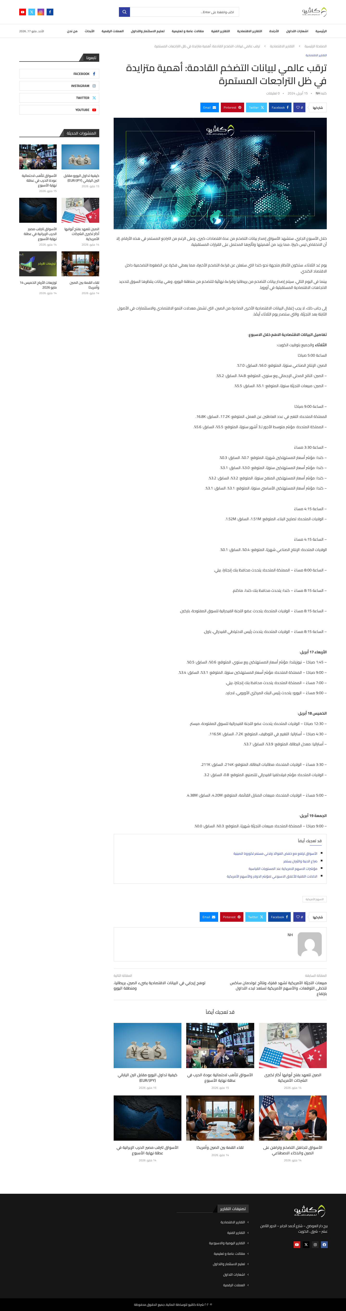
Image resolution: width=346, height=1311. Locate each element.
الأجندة (274, 31)
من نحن (72, 31)
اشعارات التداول (297, 31)
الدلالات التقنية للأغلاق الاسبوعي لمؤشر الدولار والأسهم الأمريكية (272, 876)
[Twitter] (31, 12)
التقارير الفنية (220, 31)
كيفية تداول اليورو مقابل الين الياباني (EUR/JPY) (147, 1077)
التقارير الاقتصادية (249, 31)
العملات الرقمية (113, 31)
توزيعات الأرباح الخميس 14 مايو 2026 (38, 284)
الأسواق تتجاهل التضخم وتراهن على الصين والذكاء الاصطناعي (292, 1150)
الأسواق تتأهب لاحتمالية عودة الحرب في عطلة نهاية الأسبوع (220, 1077)
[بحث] (179, 12)
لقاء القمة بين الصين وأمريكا (220, 1147)
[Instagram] (40, 12)
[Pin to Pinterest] (232, 107)
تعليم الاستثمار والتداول (148, 31)
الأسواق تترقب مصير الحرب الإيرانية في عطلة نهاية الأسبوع (148, 1150)
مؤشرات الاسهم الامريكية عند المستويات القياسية (283, 869)
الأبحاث (89, 31)
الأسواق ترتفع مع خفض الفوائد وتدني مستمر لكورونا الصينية (275, 853)
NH (318, 93)
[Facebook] (50, 12)
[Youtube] (22, 12)
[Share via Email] (209, 107)
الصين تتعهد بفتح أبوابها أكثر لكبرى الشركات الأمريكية (292, 1077)
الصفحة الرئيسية (316, 46)
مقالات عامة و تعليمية (188, 31)
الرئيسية (321, 31)
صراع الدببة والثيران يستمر (300, 861)
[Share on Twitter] (256, 107)
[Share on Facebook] (280, 107)
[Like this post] (298, 107)
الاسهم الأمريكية (315, 899)
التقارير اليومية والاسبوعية (227, 1243)
